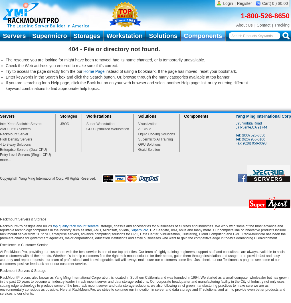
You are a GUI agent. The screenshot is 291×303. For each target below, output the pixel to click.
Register (244, 3)
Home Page (94, 71)
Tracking (282, 25)
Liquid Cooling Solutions (156, 134)
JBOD (64, 124)
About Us (244, 25)
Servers (14, 35)
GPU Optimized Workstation (107, 129)
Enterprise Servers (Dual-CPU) (23, 150)
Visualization (147, 124)
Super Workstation (100, 124)
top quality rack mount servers (75, 226)
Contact (263, 25)
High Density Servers (16, 139)
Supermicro (49, 35)
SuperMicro (139, 230)
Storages (86, 35)
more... (5, 160)
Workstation (124, 35)
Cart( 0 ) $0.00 (275, 3)
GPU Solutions (149, 145)
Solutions (163, 35)
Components (203, 35)
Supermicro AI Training (155, 139)
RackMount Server (14, 134)
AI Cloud (144, 129)
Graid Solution (149, 150)
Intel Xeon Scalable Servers (21, 124)
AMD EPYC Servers (15, 129)
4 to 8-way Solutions (15, 145)
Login (228, 3)
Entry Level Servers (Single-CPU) (25, 155)
